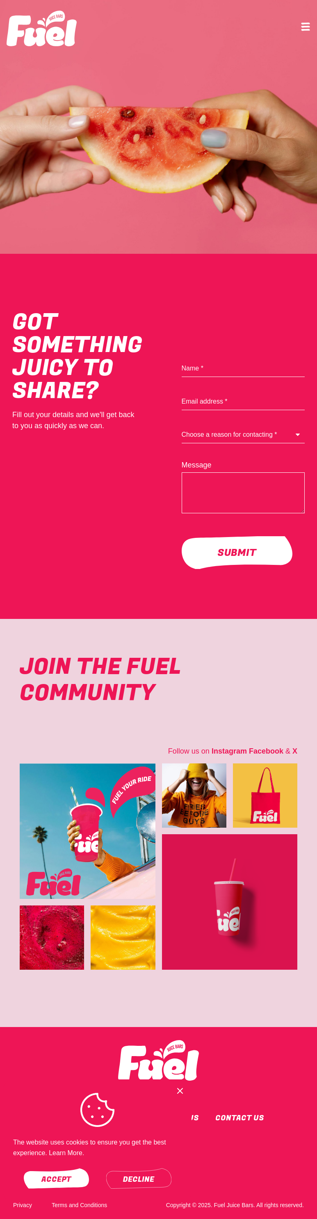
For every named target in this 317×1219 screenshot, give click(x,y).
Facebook (266, 751)
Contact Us (239, 1118)
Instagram (229, 751)
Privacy (22, 1205)
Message (197, 465)
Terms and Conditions (79, 1205)
